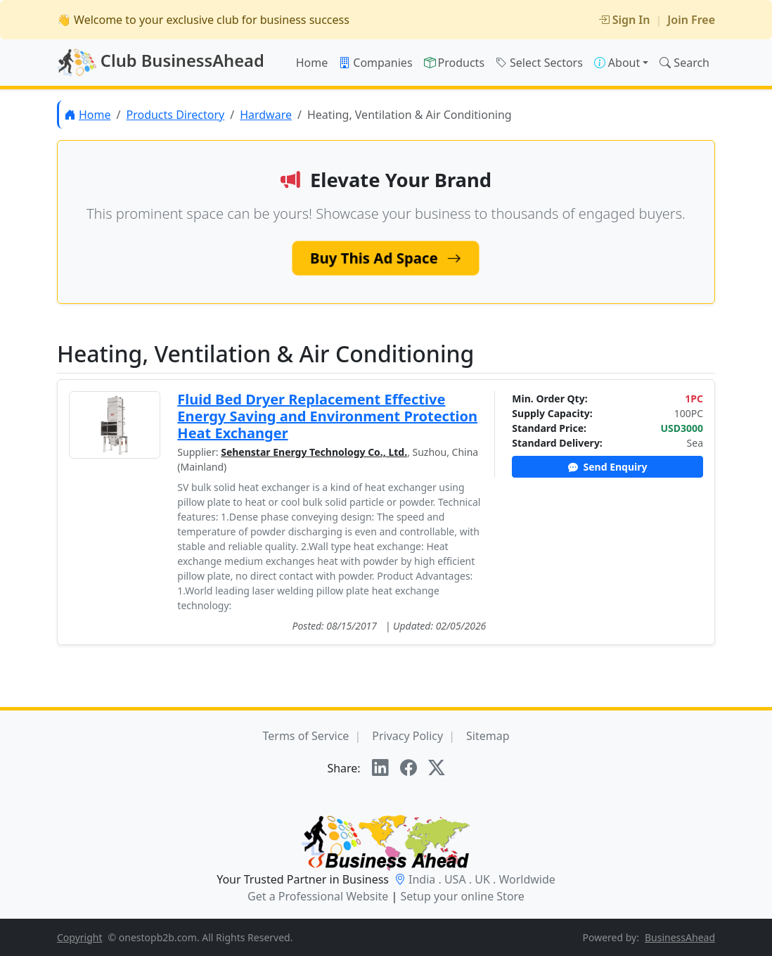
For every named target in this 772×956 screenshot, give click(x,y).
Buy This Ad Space (385, 257)
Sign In (624, 19)
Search (684, 62)
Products (454, 62)
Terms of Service (305, 736)
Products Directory (175, 114)
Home (312, 62)
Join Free (691, 19)
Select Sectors (539, 62)
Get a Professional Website (317, 896)
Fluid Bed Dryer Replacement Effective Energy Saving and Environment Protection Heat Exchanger (327, 416)
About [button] (617, 62)
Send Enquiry (608, 466)
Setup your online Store (462, 896)
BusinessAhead (680, 937)
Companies (375, 62)
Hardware (266, 114)
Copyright (80, 937)
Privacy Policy (407, 736)
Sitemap (488, 736)
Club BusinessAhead (160, 63)
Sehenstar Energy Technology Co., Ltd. (314, 452)
